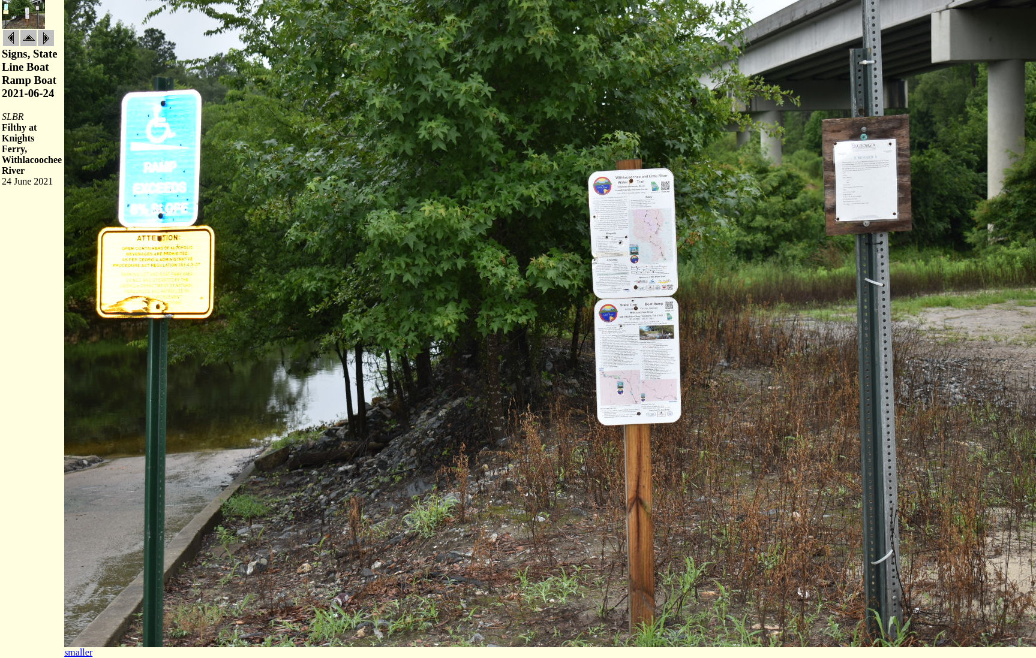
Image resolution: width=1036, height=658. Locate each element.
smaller (78, 652)
